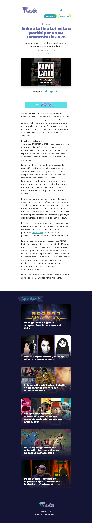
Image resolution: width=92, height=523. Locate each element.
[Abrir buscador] (61, 10)
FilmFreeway (37, 232)
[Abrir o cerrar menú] (68, 10)
